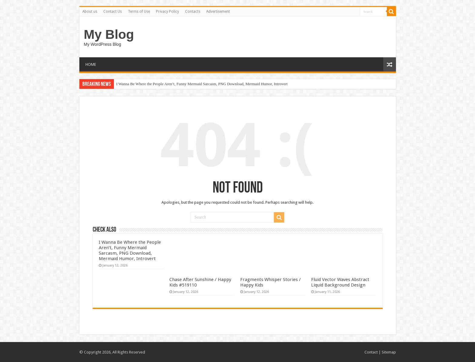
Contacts (192, 11)
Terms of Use (139, 11)
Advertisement (218, 11)
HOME (90, 64)
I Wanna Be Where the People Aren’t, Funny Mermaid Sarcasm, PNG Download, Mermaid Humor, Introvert (202, 84)
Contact (371, 352)
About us (89, 11)
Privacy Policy (167, 11)
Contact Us (112, 11)
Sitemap (389, 352)
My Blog (109, 34)
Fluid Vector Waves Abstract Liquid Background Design (340, 282)
